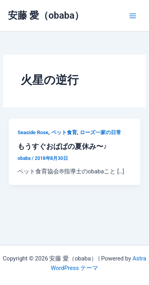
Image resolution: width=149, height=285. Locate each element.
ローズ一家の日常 (100, 132)
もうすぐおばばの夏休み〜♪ (62, 146)
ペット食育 (64, 132)
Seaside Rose (32, 132)
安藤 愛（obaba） (46, 15)
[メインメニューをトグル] (132, 16)
